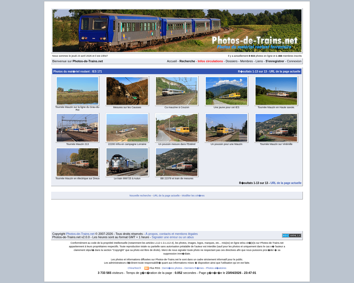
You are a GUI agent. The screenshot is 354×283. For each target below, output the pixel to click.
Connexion (294, 61)
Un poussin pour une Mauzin (227, 144)
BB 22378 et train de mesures (176, 178)
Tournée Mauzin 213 (77, 144)
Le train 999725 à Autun (127, 178)
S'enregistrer (275, 61)
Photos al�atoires (216, 268)
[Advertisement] (177, 215)
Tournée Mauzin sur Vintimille (276, 144)
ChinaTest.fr (134, 268)
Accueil (172, 61)
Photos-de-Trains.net (80, 233)
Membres (246, 61)
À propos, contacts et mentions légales (171, 233)
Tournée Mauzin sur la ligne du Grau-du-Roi (77, 108)
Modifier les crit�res (193, 195)
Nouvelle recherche (140, 195)
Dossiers (232, 61)
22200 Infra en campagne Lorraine (127, 144)
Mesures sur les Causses (127, 107)
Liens (259, 61)
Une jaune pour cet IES (227, 107)
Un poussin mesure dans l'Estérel (177, 144)
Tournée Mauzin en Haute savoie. (276, 107)
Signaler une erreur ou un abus (173, 237)
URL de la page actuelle (284, 71)
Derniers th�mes (194, 268)
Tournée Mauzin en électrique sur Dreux (78, 178)
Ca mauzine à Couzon (177, 107)
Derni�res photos (172, 268)
